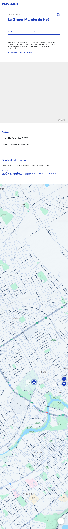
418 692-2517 (7, 170)
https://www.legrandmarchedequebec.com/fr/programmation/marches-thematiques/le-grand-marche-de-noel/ (29, 173)
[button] (34, 382)
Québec (11, 32)
